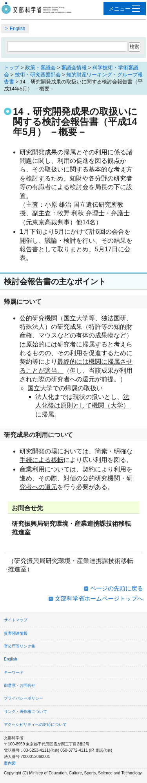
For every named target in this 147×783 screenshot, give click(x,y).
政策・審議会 (40, 67)
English (17, 28)
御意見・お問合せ (19, 685)
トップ (11, 67)
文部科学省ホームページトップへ (99, 598)
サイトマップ (15, 620)
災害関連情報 (15, 633)
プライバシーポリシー (23, 698)
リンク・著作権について (25, 711)
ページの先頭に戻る (116, 588)
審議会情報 (74, 67)
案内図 (10, 763)
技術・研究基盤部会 (38, 75)
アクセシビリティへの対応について (35, 724)
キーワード (14, 672)
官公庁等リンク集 (19, 646)
